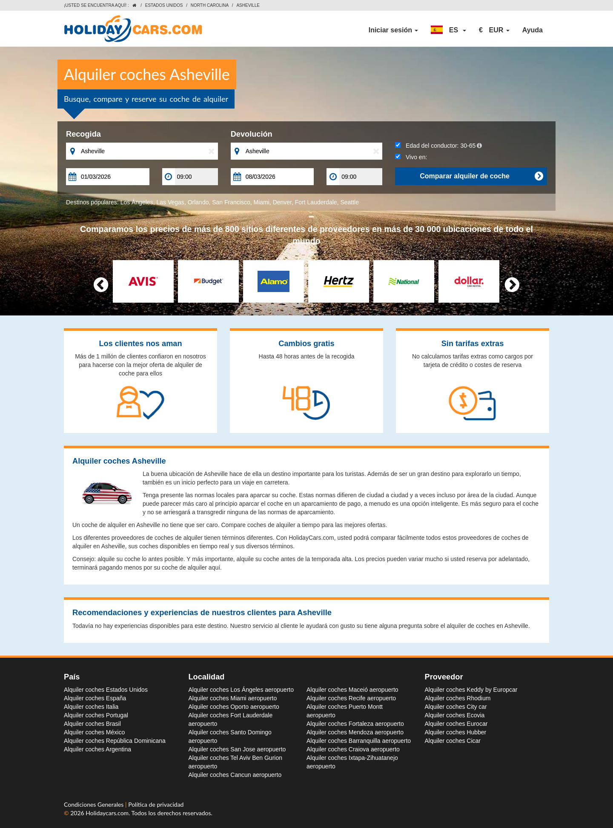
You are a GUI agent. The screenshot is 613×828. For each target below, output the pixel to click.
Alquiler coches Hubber (456, 732)
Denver (282, 202)
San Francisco (231, 202)
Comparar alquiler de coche (481, 176)
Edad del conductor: (438, 145)
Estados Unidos (164, 5)
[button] (448, 30)
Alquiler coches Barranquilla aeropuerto (358, 740)
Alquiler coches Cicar (453, 740)
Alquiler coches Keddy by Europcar (471, 689)
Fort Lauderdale (316, 202)
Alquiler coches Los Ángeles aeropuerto (241, 689)
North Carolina (210, 5)
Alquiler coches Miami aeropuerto (233, 698)
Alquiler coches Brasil (92, 723)
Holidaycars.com (107, 813)
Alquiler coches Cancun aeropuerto (235, 774)
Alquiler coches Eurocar (456, 723)
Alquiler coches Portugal (96, 715)
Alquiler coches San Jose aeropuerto (237, 749)
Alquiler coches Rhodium (458, 698)
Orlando (198, 202)
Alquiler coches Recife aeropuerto (351, 698)
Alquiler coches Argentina (97, 749)
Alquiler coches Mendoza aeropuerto (355, 732)
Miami (261, 202)
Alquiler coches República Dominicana (115, 740)
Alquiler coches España (95, 698)
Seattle (349, 202)
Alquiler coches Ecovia (455, 715)
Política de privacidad (155, 804)
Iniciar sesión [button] (393, 30)
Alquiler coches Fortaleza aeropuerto (355, 723)
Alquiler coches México (94, 732)
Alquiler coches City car (456, 706)
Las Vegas (170, 202)
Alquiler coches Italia (91, 706)
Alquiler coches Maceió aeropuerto (352, 689)
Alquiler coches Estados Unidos (106, 689)
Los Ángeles (136, 202)
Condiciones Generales (94, 804)
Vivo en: (411, 157)
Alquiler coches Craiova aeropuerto (353, 749)
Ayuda (532, 30)
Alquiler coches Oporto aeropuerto (234, 706)
